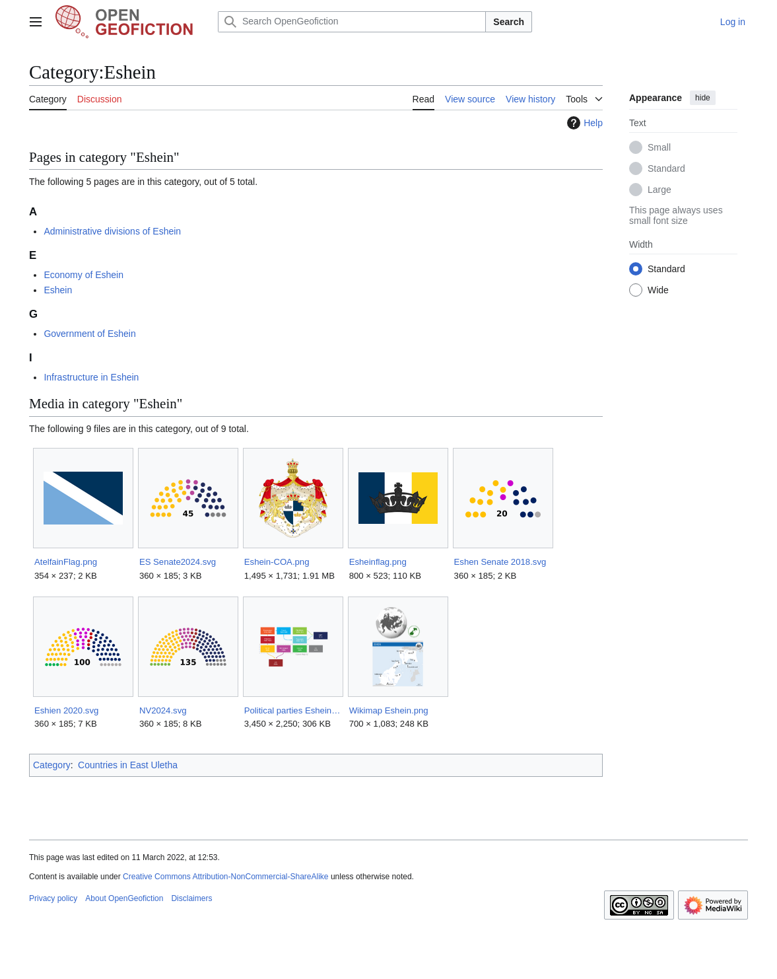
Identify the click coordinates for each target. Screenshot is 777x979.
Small (659, 147)
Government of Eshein (89, 333)
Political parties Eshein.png (292, 710)
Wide (658, 290)
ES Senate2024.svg (177, 562)
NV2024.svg (163, 710)
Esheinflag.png (378, 562)
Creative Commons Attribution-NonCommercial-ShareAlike (225, 876)
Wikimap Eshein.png (388, 710)
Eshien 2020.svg (66, 710)
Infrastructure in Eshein (91, 377)
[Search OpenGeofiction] (352, 21)
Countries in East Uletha (128, 765)
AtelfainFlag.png (65, 562)
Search (508, 22)
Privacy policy (53, 898)
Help (583, 122)
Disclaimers (191, 898)
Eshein (58, 290)
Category (52, 765)
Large (659, 189)
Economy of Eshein (83, 275)
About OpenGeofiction (124, 898)
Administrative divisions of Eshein (112, 231)
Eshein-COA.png (277, 562)
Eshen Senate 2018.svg (500, 562)
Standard (666, 168)
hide (702, 97)
